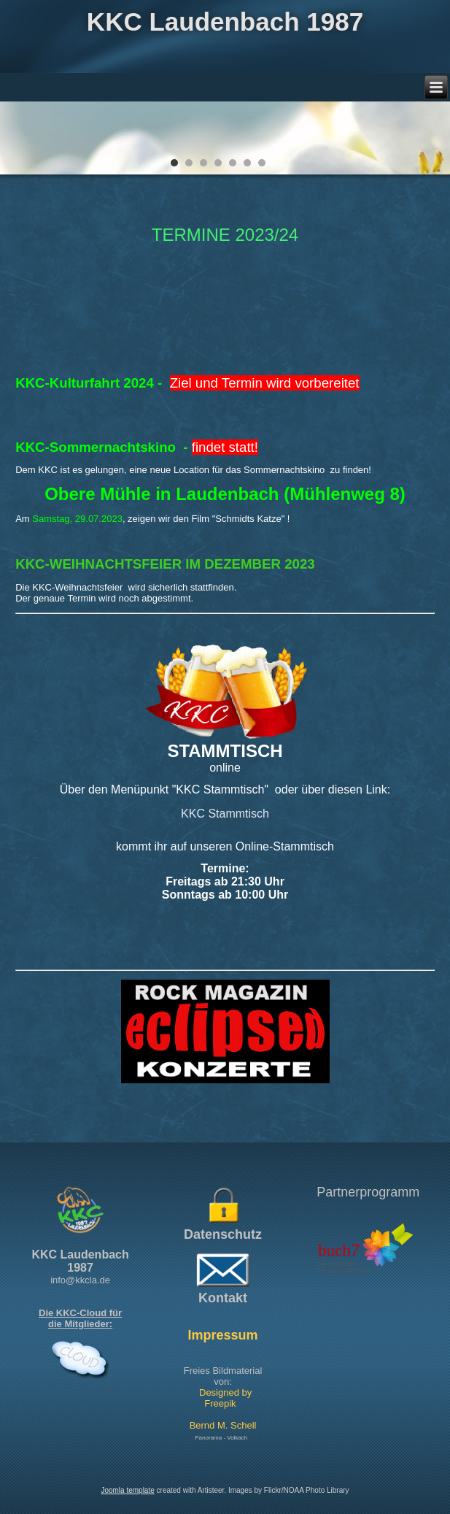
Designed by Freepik (225, 1398)
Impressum (223, 1335)
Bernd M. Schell (223, 1425)
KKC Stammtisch (225, 813)
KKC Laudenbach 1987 (225, 21)
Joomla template (127, 1490)
